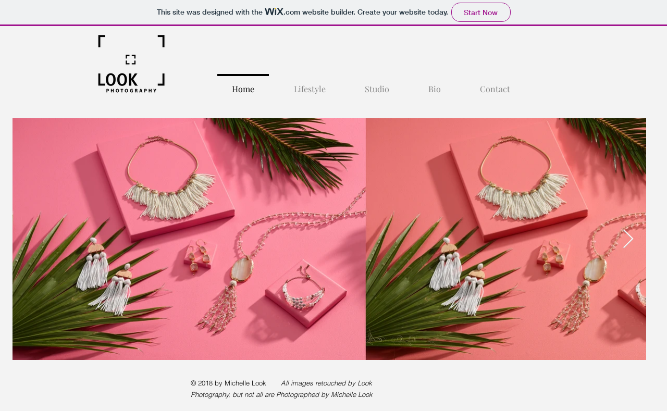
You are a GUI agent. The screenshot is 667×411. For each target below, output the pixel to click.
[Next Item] (628, 239)
